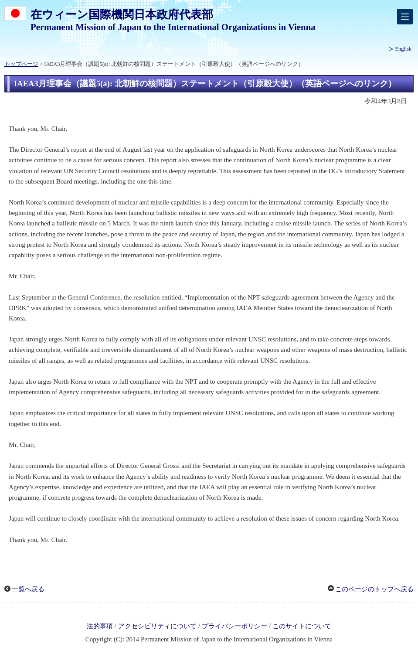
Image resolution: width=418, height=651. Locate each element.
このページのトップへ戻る (374, 589)
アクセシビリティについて (157, 626)
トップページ (21, 64)
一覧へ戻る (28, 589)
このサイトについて (301, 626)
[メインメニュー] (405, 16)
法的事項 (100, 626)
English (403, 49)
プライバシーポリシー (234, 626)
